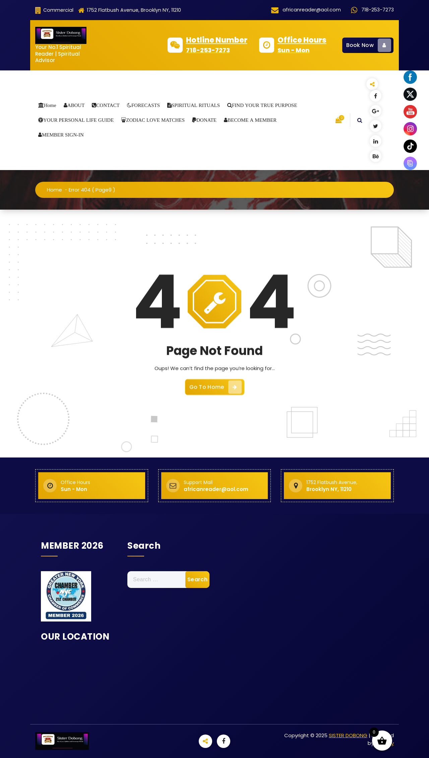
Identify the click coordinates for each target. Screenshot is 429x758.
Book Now (368, 45)
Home (50, 105)
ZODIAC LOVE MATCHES (155, 119)
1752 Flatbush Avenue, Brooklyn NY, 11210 (129, 10)
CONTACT (108, 105)
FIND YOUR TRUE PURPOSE (264, 105)
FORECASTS (145, 105)
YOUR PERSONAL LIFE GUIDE (78, 119)
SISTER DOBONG (348, 735)
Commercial (54, 10)
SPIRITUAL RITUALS (196, 105)
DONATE (206, 119)
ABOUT (76, 105)
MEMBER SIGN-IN (63, 134)
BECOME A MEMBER (252, 119)
